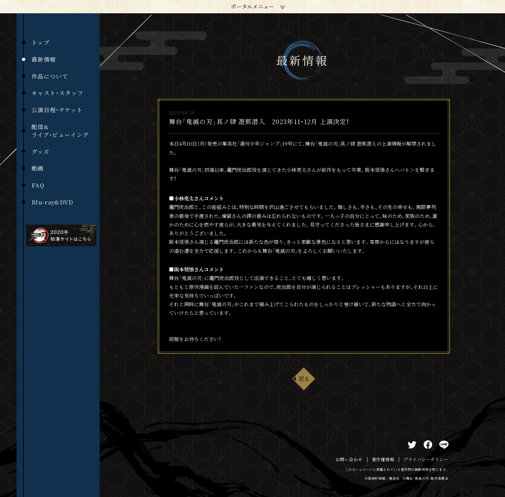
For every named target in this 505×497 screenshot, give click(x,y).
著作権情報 (383, 459)
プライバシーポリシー (425, 459)
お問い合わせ (349, 459)
